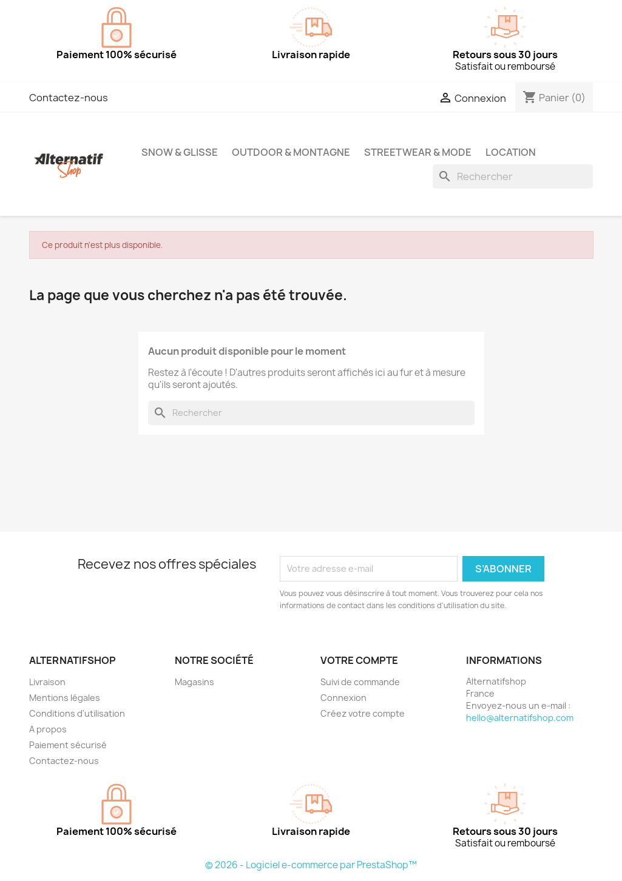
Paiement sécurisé (68, 745)
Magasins (194, 682)
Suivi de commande (360, 682)
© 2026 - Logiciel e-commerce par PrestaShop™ (311, 865)
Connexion (343, 697)
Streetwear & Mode (418, 152)
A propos (48, 729)
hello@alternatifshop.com (519, 717)
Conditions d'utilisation (77, 713)
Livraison (47, 682)
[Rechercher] (513, 176)
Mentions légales (64, 697)
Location (510, 152)
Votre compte (359, 660)
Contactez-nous (68, 97)
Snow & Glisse (179, 152)
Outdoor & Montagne (291, 152)
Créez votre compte (362, 713)
